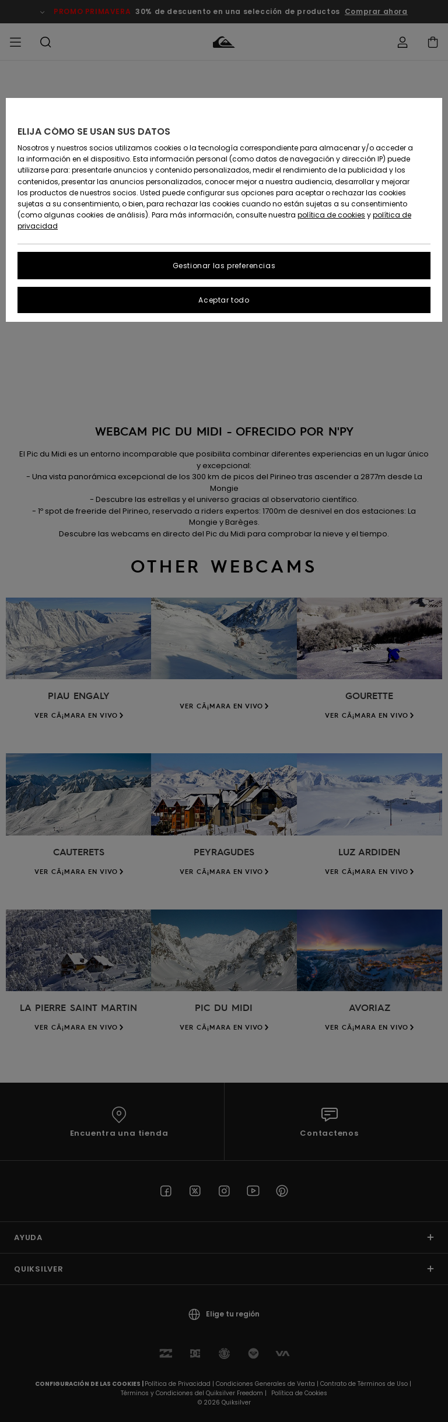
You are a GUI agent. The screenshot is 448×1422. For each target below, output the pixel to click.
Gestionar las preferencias (224, 266)
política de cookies (331, 215)
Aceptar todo (223, 300)
